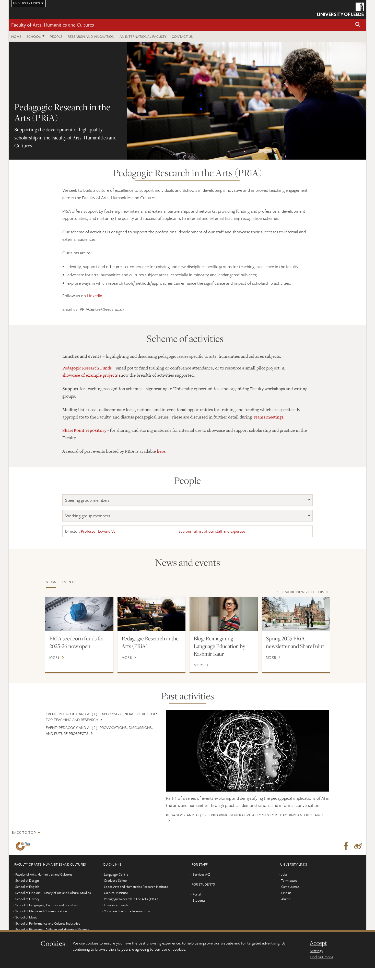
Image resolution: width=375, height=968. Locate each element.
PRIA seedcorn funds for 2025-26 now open (76, 642)
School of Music (26, 917)
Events (69, 581)
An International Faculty (143, 36)
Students (199, 900)
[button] (358, 25)
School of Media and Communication (41, 911)
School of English (27, 886)
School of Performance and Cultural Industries (47, 923)
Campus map (290, 886)
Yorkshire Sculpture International (127, 911)
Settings (316, 950)
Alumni (286, 898)
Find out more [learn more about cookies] (321, 957)
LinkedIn (94, 295)
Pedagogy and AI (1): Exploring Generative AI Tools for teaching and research (245, 815)
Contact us (182, 36)
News (51, 581)
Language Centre (116, 874)
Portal (197, 894)
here (161, 451)
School (34, 36)
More (54, 657)
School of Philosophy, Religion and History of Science (52, 929)
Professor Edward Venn (100, 531)
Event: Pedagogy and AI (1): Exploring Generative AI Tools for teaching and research (102, 716)
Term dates (289, 880)
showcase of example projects (90, 375)
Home (16, 36)
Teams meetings (268, 417)
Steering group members (87, 500)
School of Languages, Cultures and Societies (46, 904)
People (56, 36)
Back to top (24, 832)
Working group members (87, 515)
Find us (286, 892)
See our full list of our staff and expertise (212, 531)
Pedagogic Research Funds (87, 368)
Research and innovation (91, 36)
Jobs (284, 874)
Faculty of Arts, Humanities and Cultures (52, 24)
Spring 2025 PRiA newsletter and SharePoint (295, 642)
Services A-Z (201, 874)
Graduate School (115, 880)
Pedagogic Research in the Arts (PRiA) (150, 642)
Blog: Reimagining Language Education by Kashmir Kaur (219, 646)
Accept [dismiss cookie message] (318, 943)
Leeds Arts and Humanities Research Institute (136, 886)
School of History (27, 898)
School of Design (27, 880)
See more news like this (300, 591)
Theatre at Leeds (116, 904)
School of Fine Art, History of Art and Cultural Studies (53, 892)
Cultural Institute (116, 892)
